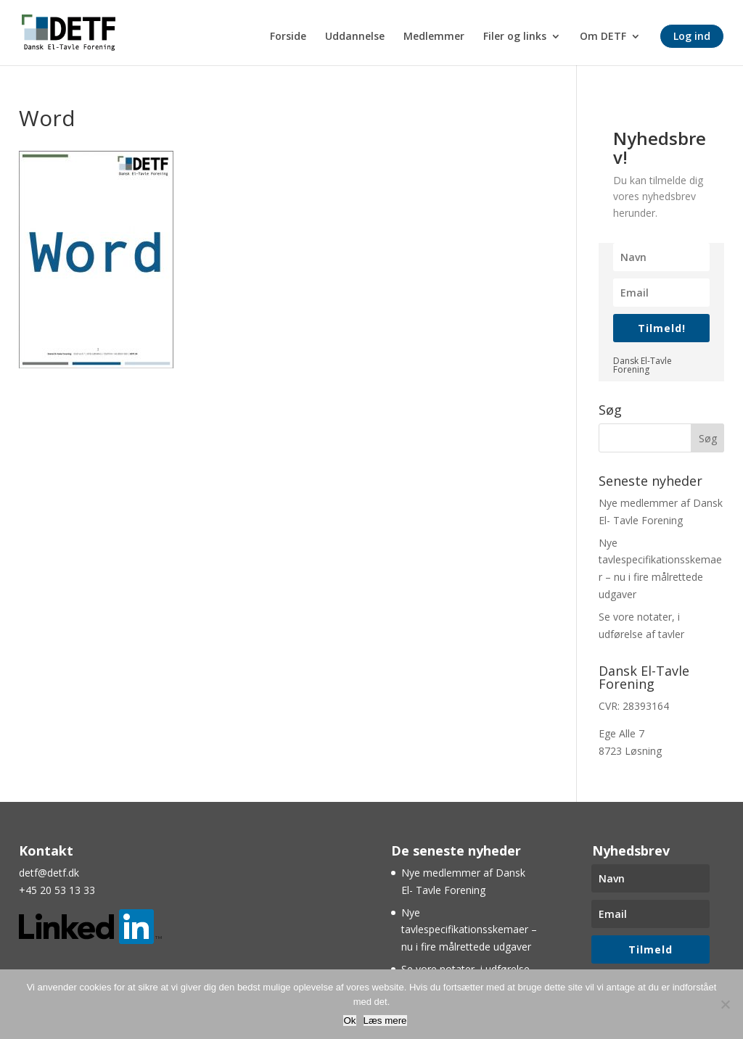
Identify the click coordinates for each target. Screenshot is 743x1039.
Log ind (691, 36)
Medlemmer (433, 37)
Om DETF (603, 37)
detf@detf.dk (49, 872)
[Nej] (725, 1004)
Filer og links (514, 37)
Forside (288, 37)
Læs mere (385, 1020)
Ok (349, 1020)
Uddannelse (355, 37)
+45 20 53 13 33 (57, 890)
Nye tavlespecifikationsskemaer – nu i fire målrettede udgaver (469, 930)
